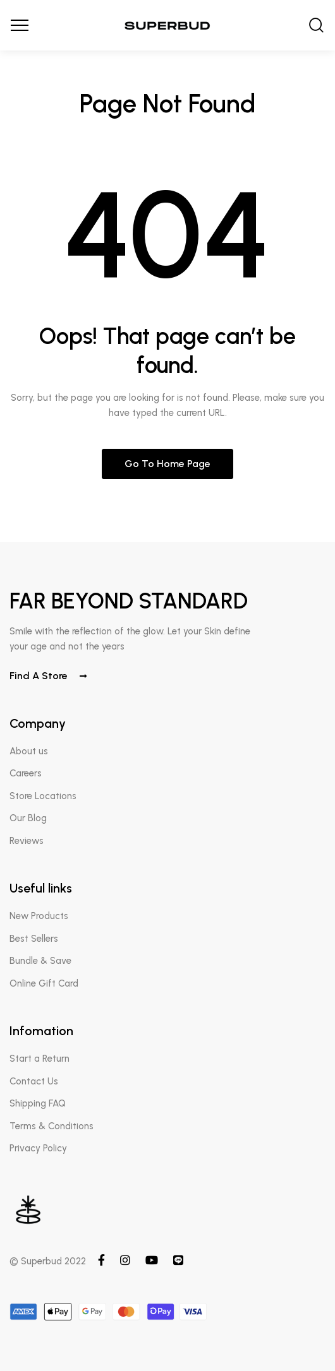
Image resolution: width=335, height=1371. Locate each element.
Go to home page (167, 464)
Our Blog (28, 818)
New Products (38, 916)
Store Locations (42, 796)
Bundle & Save (40, 960)
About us (28, 751)
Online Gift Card (43, 983)
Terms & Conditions (51, 1126)
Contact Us (33, 1081)
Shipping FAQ (37, 1103)
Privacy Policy (38, 1148)
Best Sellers (33, 938)
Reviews (26, 840)
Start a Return (39, 1058)
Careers (25, 773)
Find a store (48, 676)
